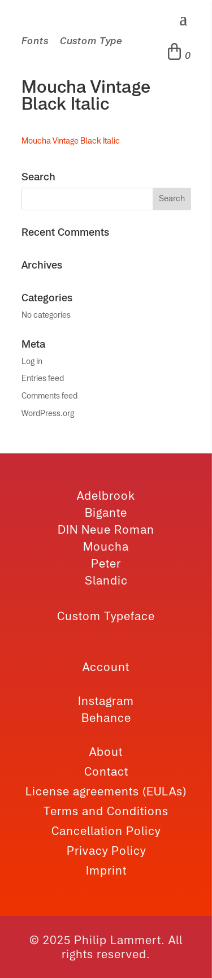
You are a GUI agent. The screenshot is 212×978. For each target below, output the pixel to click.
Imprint (106, 870)
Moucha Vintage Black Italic (70, 140)
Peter (106, 563)
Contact (106, 771)
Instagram (106, 700)
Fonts (35, 40)
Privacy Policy (106, 850)
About (106, 751)
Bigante (106, 512)
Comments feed (49, 395)
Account (106, 666)
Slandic (106, 580)
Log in (31, 361)
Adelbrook (106, 495)
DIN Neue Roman (106, 529)
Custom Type (91, 40)
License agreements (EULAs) (106, 791)
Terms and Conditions (106, 810)
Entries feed (42, 378)
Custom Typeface (106, 615)
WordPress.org (47, 413)
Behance (106, 717)
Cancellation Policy (106, 830)
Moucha (106, 546)
